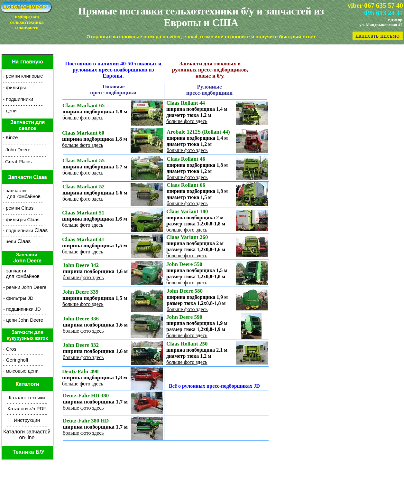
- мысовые (14, 371)
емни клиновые (26, 76)
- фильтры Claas (21, 219)
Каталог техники (27, 397)
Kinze (12, 137)
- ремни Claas (18, 208)
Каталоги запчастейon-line (26, 434)
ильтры (18, 87)
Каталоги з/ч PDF (26, 408)
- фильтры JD (18, 298)
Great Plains (18, 161)
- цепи (9, 110)
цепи (11, 241)
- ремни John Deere (25, 287)
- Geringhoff (15, 360)
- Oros (9, 349)
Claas (41, 230)
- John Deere (17, 149)
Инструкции (27, 420)
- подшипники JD (22, 309)
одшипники (20, 99)
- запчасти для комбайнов (22, 193)
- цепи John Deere (23, 320)
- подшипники (18, 230)
